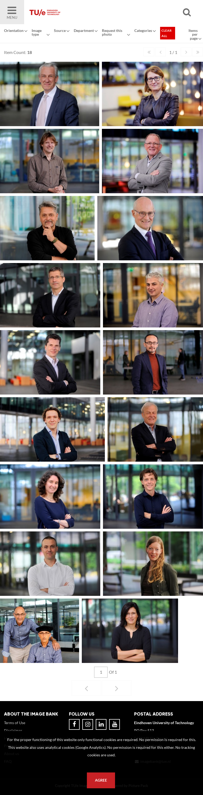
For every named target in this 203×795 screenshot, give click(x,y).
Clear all (166, 33)
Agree (101, 780)
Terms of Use (14, 722)
